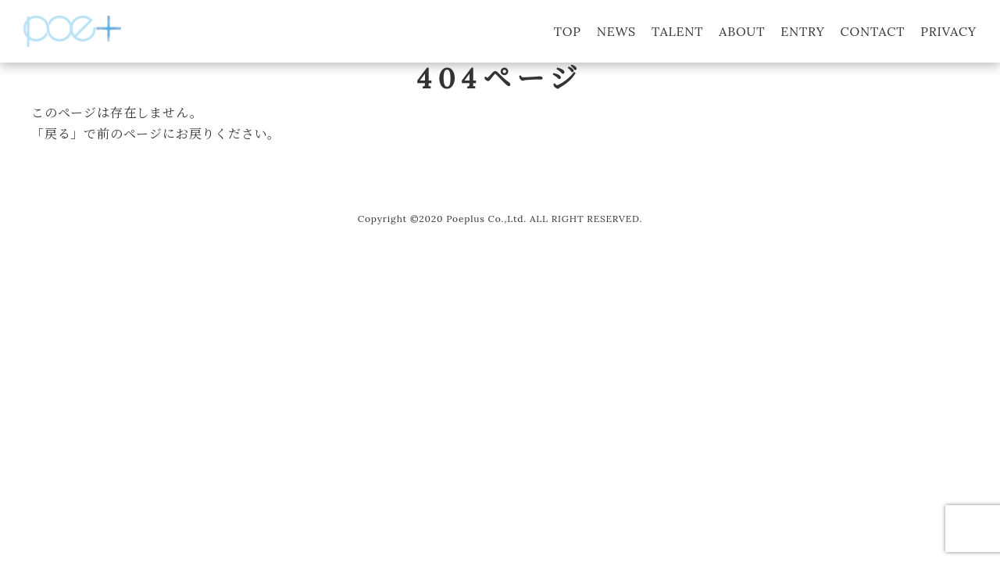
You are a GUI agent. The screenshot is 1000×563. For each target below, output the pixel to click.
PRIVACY (948, 31)
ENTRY (802, 31)
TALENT (677, 31)
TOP (567, 31)
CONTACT (873, 31)
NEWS (616, 31)
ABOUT (742, 31)
